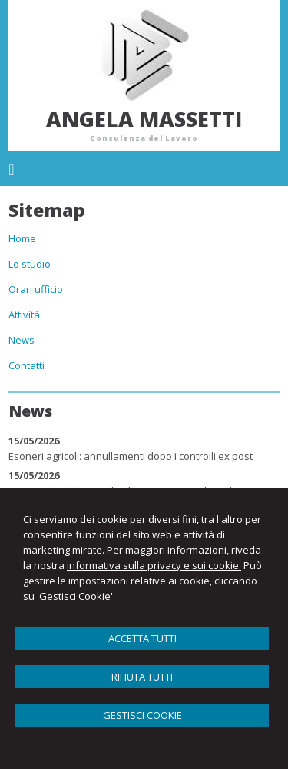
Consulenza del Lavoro (144, 138)
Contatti (26, 365)
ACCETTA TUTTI (142, 638)
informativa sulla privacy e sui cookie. (154, 565)
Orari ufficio (35, 289)
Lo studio (29, 264)
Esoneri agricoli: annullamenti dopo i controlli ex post (130, 456)
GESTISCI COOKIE (142, 715)
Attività (24, 314)
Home (22, 238)
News (21, 340)
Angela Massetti (144, 119)
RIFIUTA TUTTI (142, 677)
